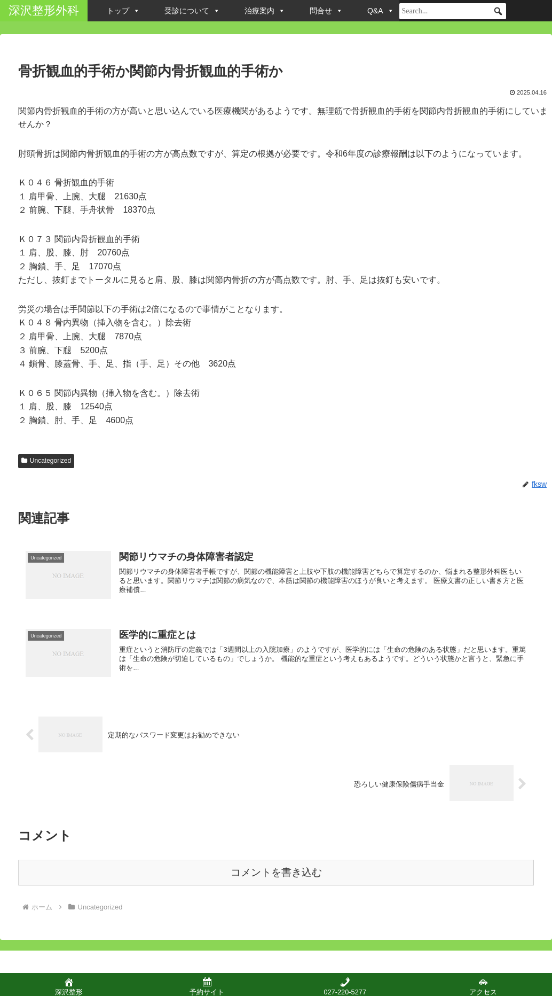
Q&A (380, 10)
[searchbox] (452, 11)
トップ (123, 10)
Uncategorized (46, 460)
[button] (498, 11)
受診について (192, 10)
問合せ (326, 10)
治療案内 (265, 10)
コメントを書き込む (276, 870)
